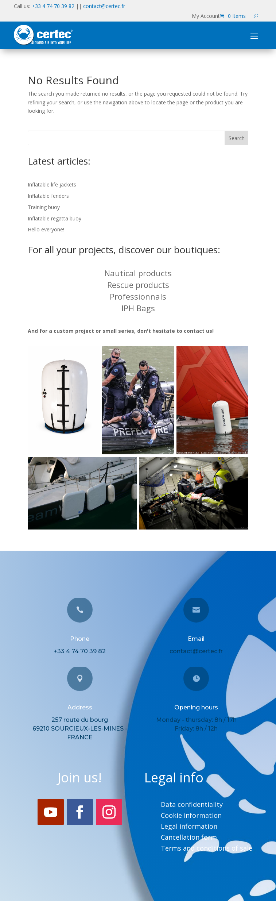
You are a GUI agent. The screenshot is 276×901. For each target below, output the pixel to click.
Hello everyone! (46, 229)
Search (237, 138)
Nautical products (138, 272)
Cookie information (191, 816)
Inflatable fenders (48, 195)
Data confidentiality (192, 805)
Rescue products (138, 284)
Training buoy (44, 207)
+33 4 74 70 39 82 (53, 6)
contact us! (199, 330)
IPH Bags (138, 308)
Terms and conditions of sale (206, 849)
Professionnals (138, 296)
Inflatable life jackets (52, 184)
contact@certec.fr (104, 6)
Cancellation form (189, 838)
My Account (206, 16)
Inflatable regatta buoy (54, 218)
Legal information (189, 827)
